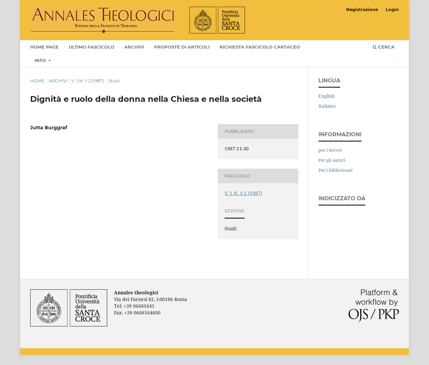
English (326, 96)
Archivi (134, 47)
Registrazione (362, 9)
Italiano (326, 106)
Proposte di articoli (181, 47)
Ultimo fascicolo (91, 47)
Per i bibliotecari (335, 170)
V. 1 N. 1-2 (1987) (87, 80)
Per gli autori (331, 160)
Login (392, 9)
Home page (44, 47)
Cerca (383, 47)
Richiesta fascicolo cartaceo (260, 47)
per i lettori (330, 150)
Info (41, 60)
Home (37, 80)
